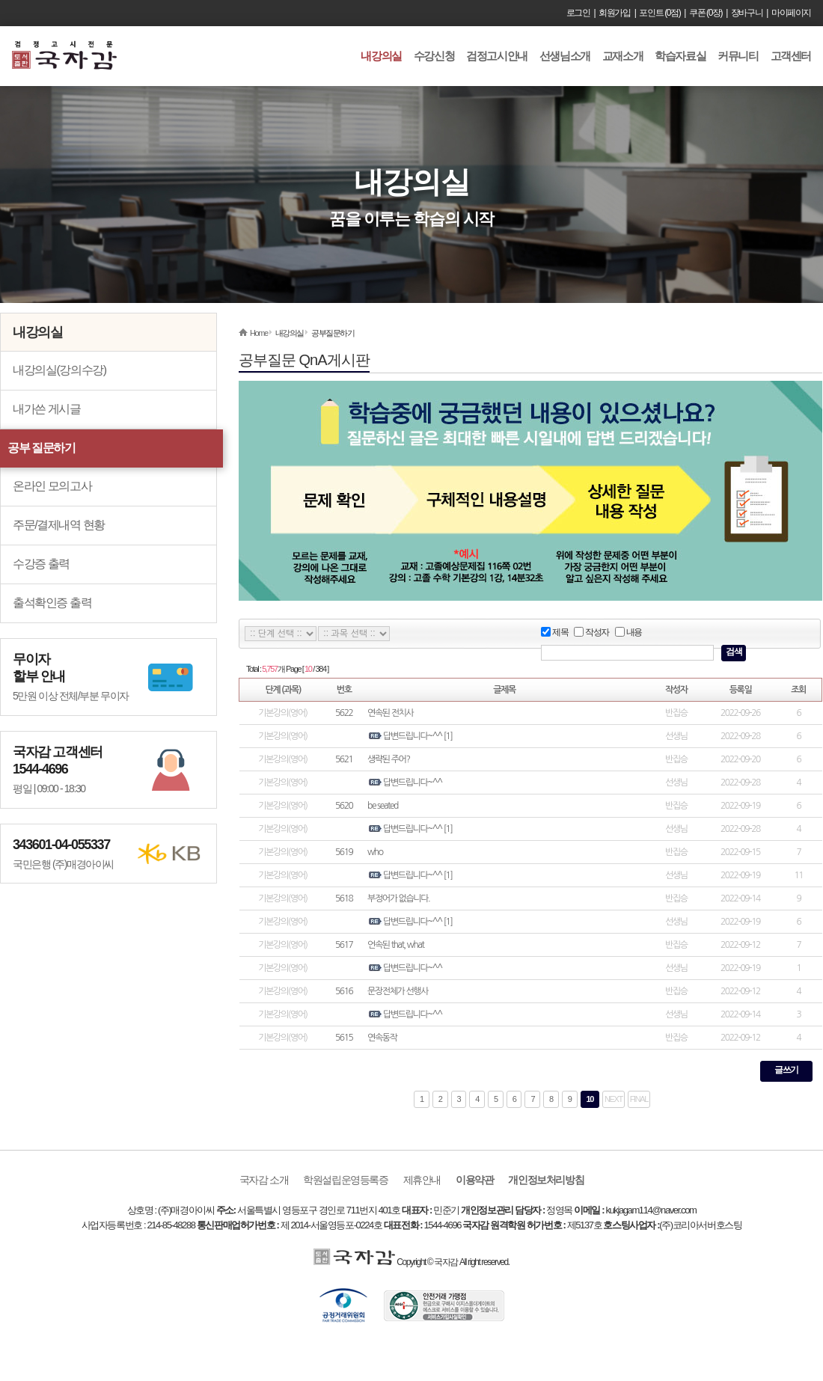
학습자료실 (680, 55)
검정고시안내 (496, 55)
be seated (382, 805)
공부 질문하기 (41, 447)
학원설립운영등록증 (345, 1180)
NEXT (613, 1098)
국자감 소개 (264, 1180)
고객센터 (791, 55)
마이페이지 (791, 12)
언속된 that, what (395, 944)
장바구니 (746, 12)
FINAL (639, 1098)
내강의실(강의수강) (59, 370)
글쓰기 (786, 1070)
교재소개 (622, 55)
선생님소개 (564, 55)
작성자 (591, 632)
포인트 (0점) (659, 12)
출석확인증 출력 (52, 602)
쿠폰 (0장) (705, 12)
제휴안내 (422, 1180)
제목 (554, 632)
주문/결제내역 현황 (59, 524)
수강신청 (434, 55)
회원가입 (614, 12)
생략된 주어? (388, 759)
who (375, 852)
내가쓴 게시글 (47, 408)
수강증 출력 (41, 563)
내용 (628, 632)
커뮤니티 (738, 55)
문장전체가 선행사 (397, 991)
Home (259, 332)
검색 (733, 651)
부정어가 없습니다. (398, 898)
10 (590, 1098)
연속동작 (382, 1037)
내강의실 (381, 55)
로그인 (578, 12)
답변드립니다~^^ (412, 736)
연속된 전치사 (390, 712)
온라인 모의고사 (52, 486)
